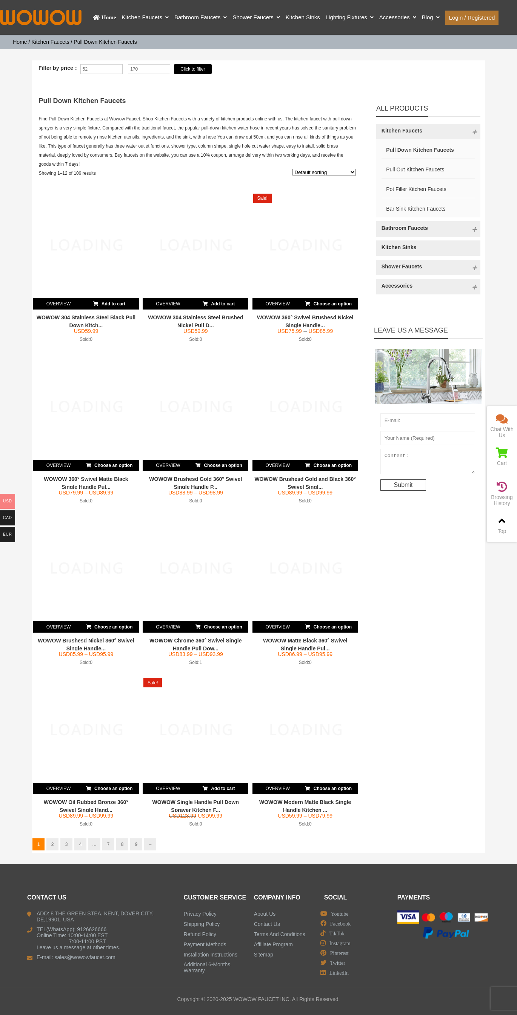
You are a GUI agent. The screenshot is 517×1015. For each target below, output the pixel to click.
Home (20, 42)
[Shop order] (324, 172)
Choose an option (328, 302)
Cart (502, 457)
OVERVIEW (58, 304)
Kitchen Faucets (50, 42)
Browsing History (502, 494)
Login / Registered (472, 17)
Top (502, 525)
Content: (427, 463)
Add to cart (109, 302)
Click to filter (192, 69)
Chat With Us (502, 426)
